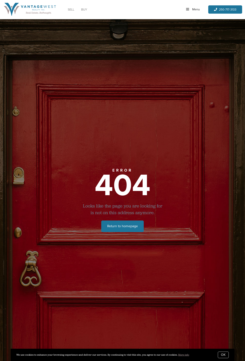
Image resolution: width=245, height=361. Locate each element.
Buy (84, 10)
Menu (193, 9)
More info (183, 354)
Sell (71, 10)
